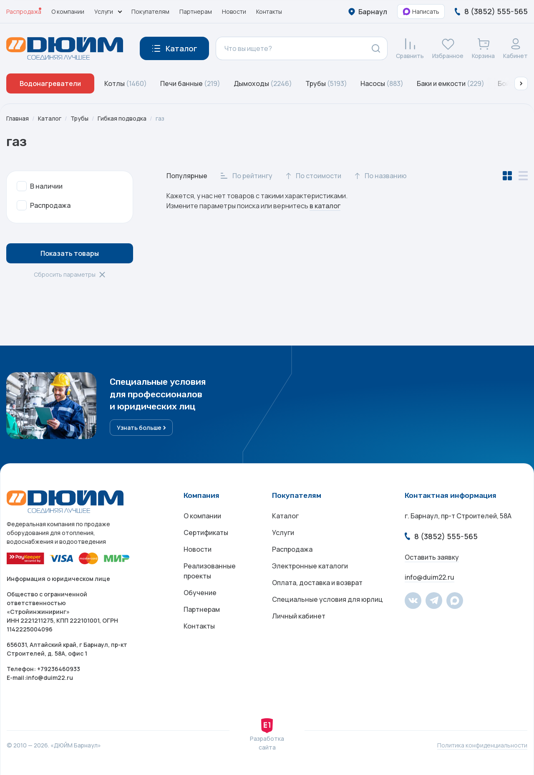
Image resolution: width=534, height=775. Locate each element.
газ (160, 118)
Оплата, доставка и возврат (317, 582)
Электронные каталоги (310, 566)
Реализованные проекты (210, 571)
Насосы (381, 83)
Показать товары (69, 253)
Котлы (125, 83)
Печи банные (190, 83)
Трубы (326, 83)
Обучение (200, 592)
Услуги (283, 532)
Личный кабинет (298, 616)
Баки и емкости (450, 83)
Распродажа (23, 11)
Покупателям (150, 11)
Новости (234, 11)
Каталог (49, 118)
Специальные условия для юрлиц (327, 599)
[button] (521, 83)
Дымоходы (263, 83)
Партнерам (195, 11)
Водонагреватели (50, 83)
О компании (67, 11)
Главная (17, 118)
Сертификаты (206, 532)
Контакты (269, 11)
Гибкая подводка (122, 118)
